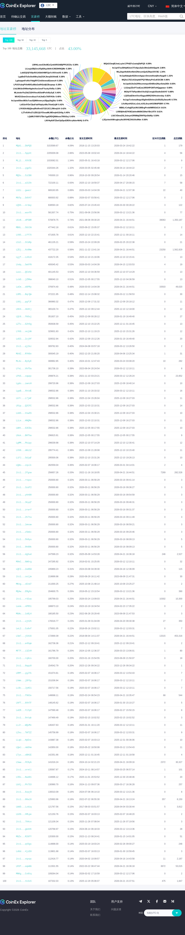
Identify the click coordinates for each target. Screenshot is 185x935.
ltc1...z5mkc (23, 532)
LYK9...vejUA (23, 331)
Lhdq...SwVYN (23, 264)
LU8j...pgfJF (23, 302)
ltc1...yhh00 (23, 495)
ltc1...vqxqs (23, 859)
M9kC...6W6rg (23, 562)
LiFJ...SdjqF (23, 458)
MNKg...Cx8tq (23, 873)
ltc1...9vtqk (23, 718)
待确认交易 (18, 16)
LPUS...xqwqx (23, 376)
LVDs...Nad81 (23, 777)
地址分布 (28, 29)
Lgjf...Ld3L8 (23, 257)
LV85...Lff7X (23, 235)
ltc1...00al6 (23, 799)
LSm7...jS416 (23, 636)
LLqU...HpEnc (23, 740)
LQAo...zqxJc (23, 465)
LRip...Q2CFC (23, 406)
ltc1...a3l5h (23, 183)
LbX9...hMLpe (23, 814)
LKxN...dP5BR (23, 220)
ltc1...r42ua (23, 599)
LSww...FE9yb (23, 762)
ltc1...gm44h (23, 829)
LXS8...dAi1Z (23, 450)
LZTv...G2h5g (23, 324)
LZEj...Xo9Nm (23, 250)
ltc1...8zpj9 (23, 792)
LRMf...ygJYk (23, 673)
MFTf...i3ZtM (23, 651)
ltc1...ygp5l (23, 168)
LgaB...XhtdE (23, 391)
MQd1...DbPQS (23, 146)
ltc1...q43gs (23, 844)
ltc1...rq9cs (23, 658)
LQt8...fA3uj (23, 316)
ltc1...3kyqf (23, 502)
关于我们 (95, 909)
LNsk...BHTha (23, 435)
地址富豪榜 (8, 29)
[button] (173, 5)
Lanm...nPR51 (23, 606)
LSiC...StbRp (23, 242)
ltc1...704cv (23, 822)
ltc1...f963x (23, 695)
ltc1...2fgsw (23, 472)
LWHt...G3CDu (23, 428)
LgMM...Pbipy (23, 443)
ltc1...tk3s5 (23, 881)
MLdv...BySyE (23, 361)
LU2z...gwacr (23, 190)
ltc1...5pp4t (23, 153)
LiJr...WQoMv (23, 725)
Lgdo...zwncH (23, 383)
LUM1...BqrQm (23, 294)
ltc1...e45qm (23, 643)
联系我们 (95, 914)
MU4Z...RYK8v (23, 354)
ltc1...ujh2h (23, 621)
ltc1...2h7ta (23, 517)
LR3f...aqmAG (23, 866)
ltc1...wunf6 (23, 212)
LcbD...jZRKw (23, 279)
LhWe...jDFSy (23, 680)
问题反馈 (116, 909)
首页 (3, 16)
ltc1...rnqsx (23, 480)
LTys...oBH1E (23, 755)
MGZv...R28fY (23, 836)
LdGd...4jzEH (23, 851)
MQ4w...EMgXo (23, 591)
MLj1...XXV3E (23, 160)
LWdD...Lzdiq (23, 807)
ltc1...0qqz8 (23, 666)
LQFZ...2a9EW (23, 569)
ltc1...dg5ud (23, 554)
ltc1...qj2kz (23, 346)
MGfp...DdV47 (23, 198)
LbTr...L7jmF (23, 398)
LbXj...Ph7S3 (23, 784)
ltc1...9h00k (23, 547)
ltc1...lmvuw (23, 524)
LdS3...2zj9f (23, 339)
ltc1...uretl (23, 770)
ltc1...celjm (23, 576)
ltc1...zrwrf (23, 510)
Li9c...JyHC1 (23, 688)
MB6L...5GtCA (23, 227)
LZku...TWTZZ (23, 732)
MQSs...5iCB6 (23, 175)
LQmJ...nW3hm (23, 747)
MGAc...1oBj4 (23, 614)
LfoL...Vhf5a (23, 368)
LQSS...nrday (23, 205)
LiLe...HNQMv (23, 420)
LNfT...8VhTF (23, 703)
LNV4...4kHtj (23, 309)
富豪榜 (35, 16)
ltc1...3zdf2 (23, 487)
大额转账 (51, 16)
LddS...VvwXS (23, 413)
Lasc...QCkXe (23, 272)
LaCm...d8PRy (23, 287)
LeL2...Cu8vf (23, 628)
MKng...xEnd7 (23, 584)
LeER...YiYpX (23, 710)
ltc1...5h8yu (23, 539)
